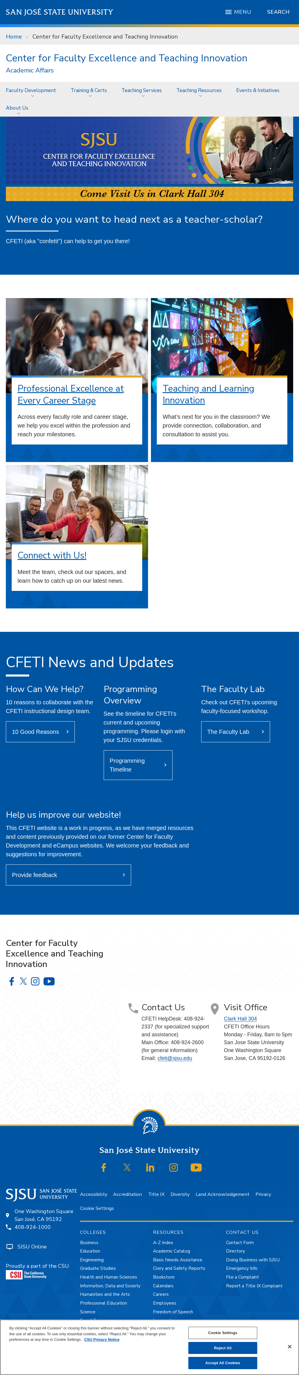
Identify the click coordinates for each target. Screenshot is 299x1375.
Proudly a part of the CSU (37, 1270)
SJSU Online (32, 1246)
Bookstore (164, 1277)
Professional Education (103, 1303)
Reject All (223, 1348)
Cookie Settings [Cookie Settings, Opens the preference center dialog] (222, 1333)
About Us (17, 107)
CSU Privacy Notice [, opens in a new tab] (101, 1339)
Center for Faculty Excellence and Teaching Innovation (105, 37)
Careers (161, 1294)
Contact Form (240, 1242)
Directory (235, 1251)
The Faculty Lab (228, 732)
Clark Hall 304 (240, 1019)
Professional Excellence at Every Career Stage (71, 394)
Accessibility (93, 1194)
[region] (149, 1347)
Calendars (163, 1286)
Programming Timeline (127, 765)
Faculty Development (31, 90)
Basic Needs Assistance (177, 1260)
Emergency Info (242, 1268)
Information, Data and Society (110, 1286)
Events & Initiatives (257, 90)
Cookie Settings (97, 1208)
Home (14, 37)
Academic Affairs (30, 70)
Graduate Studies (98, 1268)
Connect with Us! (52, 555)
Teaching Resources (199, 90)
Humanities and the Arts (105, 1294)
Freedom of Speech (173, 1312)
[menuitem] (32, 90)
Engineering (92, 1260)
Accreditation (127, 1194)
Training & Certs (89, 90)
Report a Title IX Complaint (254, 1286)
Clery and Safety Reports (179, 1268)
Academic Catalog (171, 1251)
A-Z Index (163, 1242)
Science (87, 1312)
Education (90, 1251)
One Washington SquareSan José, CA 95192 (44, 1215)
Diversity (180, 1194)
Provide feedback (34, 875)
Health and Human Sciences (108, 1277)
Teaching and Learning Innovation (208, 394)
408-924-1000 (33, 1227)
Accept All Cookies (222, 1363)
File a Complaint (242, 1277)
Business (89, 1242)
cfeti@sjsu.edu (175, 1058)
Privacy (263, 1194)
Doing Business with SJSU (253, 1260)
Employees (164, 1303)
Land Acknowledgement (222, 1194)
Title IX (156, 1194)
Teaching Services (141, 90)
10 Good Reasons (35, 732)
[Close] (289, 1346)
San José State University (60, 12)
